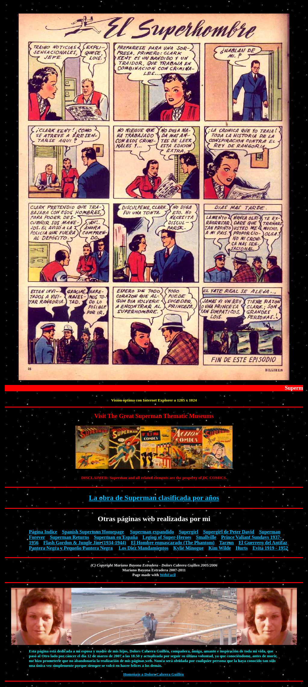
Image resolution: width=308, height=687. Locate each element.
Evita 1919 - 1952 (270, 548)
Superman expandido (152, 531)
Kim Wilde (219, 548)
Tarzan (226, 542)
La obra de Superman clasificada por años (154, 498)
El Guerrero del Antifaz (263, 542)
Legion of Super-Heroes (167, 537)
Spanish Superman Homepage (93, 531)
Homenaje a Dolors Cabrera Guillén (153, 674)
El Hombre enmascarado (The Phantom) (172, 542)
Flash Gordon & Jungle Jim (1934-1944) (84, 542)
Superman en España (116, 537)
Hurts (242, 548)
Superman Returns (69, 537)
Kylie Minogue (188, 548)
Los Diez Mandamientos (143, 548)
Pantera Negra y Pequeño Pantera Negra (71, 548)
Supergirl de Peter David (228, 531)
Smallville (206, 537)
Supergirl (188, 531)
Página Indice (43, 531)
